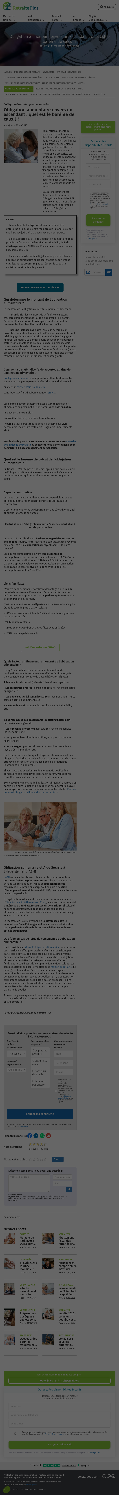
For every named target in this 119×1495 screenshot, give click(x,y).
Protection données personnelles (20, 1475)
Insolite (39, 89)
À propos (77, 18)
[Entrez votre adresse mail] (62, 1183)
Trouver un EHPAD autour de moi (40, 287)
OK (109, 272)
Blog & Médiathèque (96, 18)
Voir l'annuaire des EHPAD (40, 647)
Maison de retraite (9, 18)
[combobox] (16, 1070)
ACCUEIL (8, 72)
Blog (46, 45)
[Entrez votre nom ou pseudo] (62, 1177)
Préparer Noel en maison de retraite (64, 89)
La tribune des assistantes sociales (22, 94)
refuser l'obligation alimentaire (41, 947)
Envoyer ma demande (98, 220)
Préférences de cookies (50, 1475)
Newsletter (49, 72)
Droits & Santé (56, 18)
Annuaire (109, 6)
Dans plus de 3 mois (39, 1073)
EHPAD (51, 392)
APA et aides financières (69, 72)
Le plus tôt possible (39, 1052)
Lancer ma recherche (40, 1114)
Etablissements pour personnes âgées (24, 77)
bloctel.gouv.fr (23, 1127)
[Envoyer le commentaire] (69, 1189)
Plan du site (41, 1489)
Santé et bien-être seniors (56, 94)
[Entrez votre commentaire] (29, 1183)
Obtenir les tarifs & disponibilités (59, 1380)
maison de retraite (61, 966)
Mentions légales (12, 1477)
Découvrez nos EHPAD (50, 1477)
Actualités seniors (81, 94)
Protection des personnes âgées (78, 77)
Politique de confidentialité (64, 1097)
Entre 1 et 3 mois (39, 1062)
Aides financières (34, 18)
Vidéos (81, 83)
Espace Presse (30, 1477)
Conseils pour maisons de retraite (22, 83)
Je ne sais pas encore (38, 1083)
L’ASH (7, 877)
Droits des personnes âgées (65, 45)
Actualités (99, 94)
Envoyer (58, 1159)
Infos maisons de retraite (27, 72)
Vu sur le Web (53, 77)
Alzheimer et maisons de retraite (59, 83)
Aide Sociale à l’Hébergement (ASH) (26, 902)
